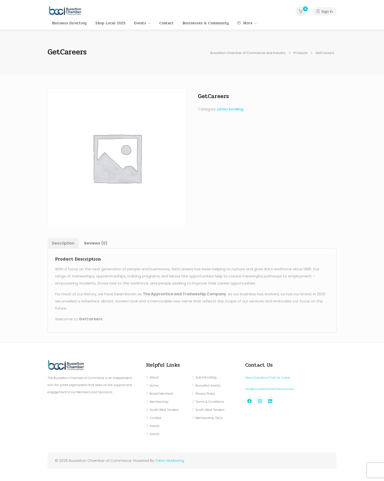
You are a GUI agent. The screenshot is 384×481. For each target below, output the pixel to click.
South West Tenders (164, 410)
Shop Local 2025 (110, 23)
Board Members (161, 393)
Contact (166, 23)
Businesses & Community (205, 23)
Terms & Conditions (209, 402)
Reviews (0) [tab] (96, 243)
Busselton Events (207, 385)
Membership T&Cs (209, 418)
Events (140, 23)
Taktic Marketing (169, 460)
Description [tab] (63, 243)
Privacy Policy (205, 393)
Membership (159, 402)
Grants (154, 426)
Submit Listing (205, 377)
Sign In (324, 11)
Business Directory (69, 23)
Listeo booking (230, 109)
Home (154, 385)
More (244, 23)
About (154, 377)
